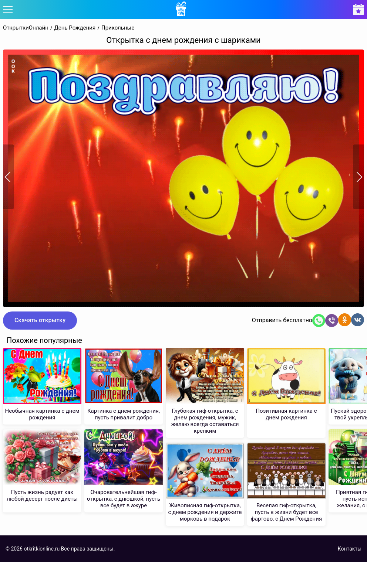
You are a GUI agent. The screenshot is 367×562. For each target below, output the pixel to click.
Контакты (349, 549)
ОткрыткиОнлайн (25, 28)
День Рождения (75, 28)
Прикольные (117, 28)
